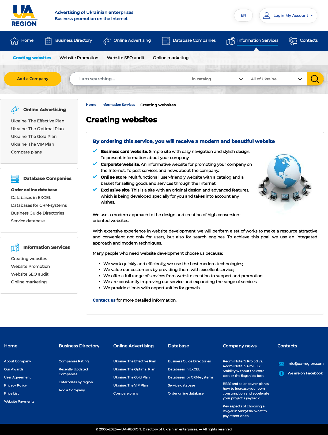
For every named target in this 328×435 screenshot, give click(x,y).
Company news (240, 345)
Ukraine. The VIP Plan (32, 144)
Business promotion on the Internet (106, 15)
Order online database (34, 189)
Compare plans (26, 152)
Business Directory (73, 40)
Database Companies (194, 40)
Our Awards (13, 369)
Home (27, 40)
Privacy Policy (15, 385)
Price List (11, 393)
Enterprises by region (76, 382)
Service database (28, 220)
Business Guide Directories (37, 213)
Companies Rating (74, 361)
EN (243, 15)
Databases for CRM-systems (39, 205)
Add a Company (32, 78)
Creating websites (32, 57)
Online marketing (170, 57)
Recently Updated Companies (73, 371)
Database (178, 345)
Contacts (309, 40)
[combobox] (277, 78)
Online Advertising (132, 40)
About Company (17, 361)
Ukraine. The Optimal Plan (37, 128)
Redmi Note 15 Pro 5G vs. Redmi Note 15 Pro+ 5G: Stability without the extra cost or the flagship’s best (243, 368)
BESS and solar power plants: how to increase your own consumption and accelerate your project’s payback (246, 391)
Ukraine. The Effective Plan (37, 120)
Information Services (257, 40)
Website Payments (19, 401)
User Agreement (17, 377)
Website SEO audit (125, 57)
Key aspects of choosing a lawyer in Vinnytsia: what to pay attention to (245, 411)
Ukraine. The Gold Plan (33, 136)
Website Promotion (78, 57)
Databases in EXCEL (31, 197)
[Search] (129, 78)
